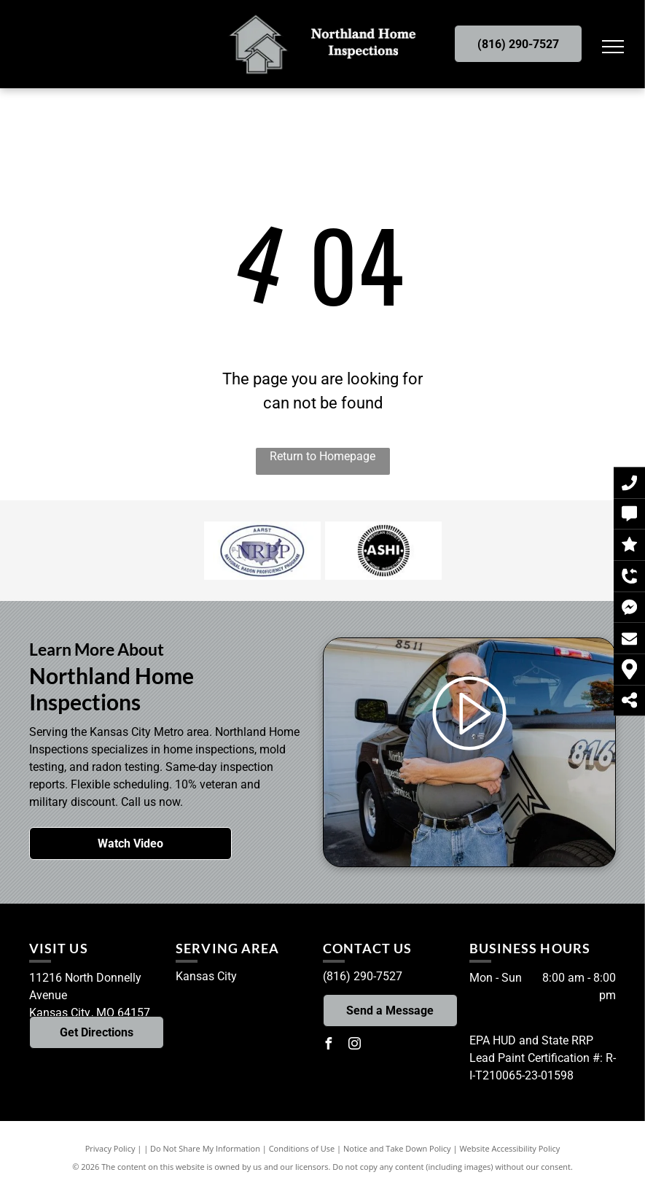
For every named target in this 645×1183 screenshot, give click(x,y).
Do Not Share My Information (205, 1148)
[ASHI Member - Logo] (383, 550)
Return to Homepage (322, 456)
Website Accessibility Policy (509, 1148)
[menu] (613, 47)
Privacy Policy (110, 1148)
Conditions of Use (302, 1148)
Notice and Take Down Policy (397, 1148)
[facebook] (328, 1045)
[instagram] (354, 1045)
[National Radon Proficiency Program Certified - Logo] (262, 550)
